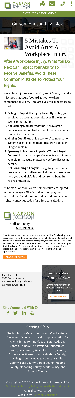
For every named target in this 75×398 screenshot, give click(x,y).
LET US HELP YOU (58, 296)
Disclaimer (12, 386)
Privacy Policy (30, 386)
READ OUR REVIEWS (15, 257)
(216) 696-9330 (25, 228)
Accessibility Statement (54, 386)
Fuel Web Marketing (44, 395)
